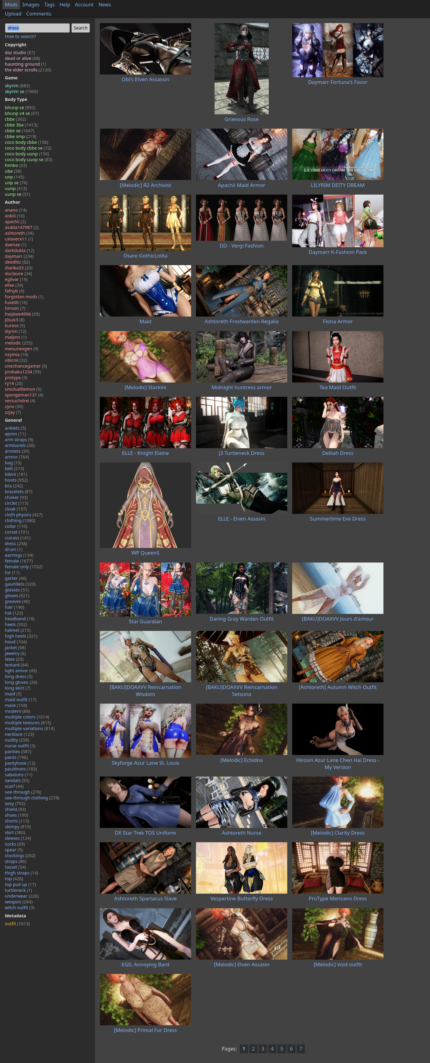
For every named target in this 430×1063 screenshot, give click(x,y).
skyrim (17, 85)
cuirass (17, 538)
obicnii (16, 360)
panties (18, 751)
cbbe (15, 119)
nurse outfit (20, 746)
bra (14, 486)
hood (16, 642)
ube (13, 171)
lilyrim (15, 331)
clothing (20, 520)
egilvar (16, 279)
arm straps (19, 439)
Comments (38, 13)
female (19, 561)
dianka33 (19, 268)
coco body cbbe (26, 142)
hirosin (15, 308)
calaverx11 (19, 239)
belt (14, 468)
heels (16, 624)
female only (24, 567)
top (14, 878)
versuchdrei (20, 400)
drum (14, 549)
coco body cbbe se (28, 148)
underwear (22, 896)
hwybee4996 (22, 314)
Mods (11, 4)
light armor (21, 670)
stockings (20, 855)
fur (12, 572)
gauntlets (20, 584)
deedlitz (17, 262)
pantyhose (20, 763)
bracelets (18, 491)
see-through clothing (32, 798)
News (104, 4)
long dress (19, 676)
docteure (18, 273)
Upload (13, 13)
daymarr (19, 256)
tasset (15, 867)
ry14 (14, 383)
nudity (17, 740)
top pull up (20, 884)
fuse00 (16, 302)
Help (65, 4)
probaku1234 (23, 372)
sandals (17, 780)
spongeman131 (24, 395)
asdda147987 (22, 227)
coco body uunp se (28, 159)
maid (13, 694)
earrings (19, 555)
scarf (14, 786)
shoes (16, 815)
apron (15, 434)
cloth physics (24, 515)
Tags (49, 4)
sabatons (18, 774)
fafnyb (14, 291)
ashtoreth (19, 233)
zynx (14, 406)
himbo (16, 165)
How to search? (20, 36)
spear (14, 850)
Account (84, 4)
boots (16, 480)
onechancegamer (26, 366)
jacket (15, 647)
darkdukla (19, 250)
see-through (23, 792)
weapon (19, 902)
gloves (17, 595)
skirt (15, 832)
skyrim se (21, 91)
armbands (20, 445)
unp (14, 177)
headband (19, 619)
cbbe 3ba (21, 125)
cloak (16, 509)
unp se (16, 182)
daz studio (20, 52)
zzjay (13, 412)
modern (17, 711)
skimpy (18, 826)
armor (17, 457)
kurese (15, 325)
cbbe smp (20, 136)
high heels (21, 636)
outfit (17, 923)
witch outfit (19, 907)
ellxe (14, 285)
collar (16, 526)
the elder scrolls (28, 70)
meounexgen (21, 348)
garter (15, 578)
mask (16, 705)
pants (16, 757)
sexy (15, 803)
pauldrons (21, 769)
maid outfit (20, 699)
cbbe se (19, 130)
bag (13, 463)
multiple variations (29, 728)
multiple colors (27, 717)
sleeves (18, 838)
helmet (18, 630)
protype (16, 377)
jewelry (15, 653)
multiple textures (28, 722)
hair (14, 607)
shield (15, 809)
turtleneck (18, 890)
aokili (14, 216)
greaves (17, 601)
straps (15, 861)
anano (16, 210)
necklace (19, 734)
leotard (16, 665)
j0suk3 (14, 320)
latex (14, 659)
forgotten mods (24, 297)
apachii (15, 221)
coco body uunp (27, 154)
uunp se (17, 194)
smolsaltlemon (23, 389)
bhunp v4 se (22, 113)
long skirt (17, 688)
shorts (17, 821)
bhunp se (20, 107)
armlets (17, 451)
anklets (15, 428)
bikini (16, 474)
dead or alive (22, 58)
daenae (15, 245)
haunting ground (25, 64)
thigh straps (21, 873)
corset (17, 532)
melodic (19, 343)
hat (14, 613)
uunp (16, 188)
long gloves (21, 682)
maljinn (15, 337)
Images (31, 4)
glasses (17, 590)
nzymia (16, 354)
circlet (16, 503)
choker (16, 497)
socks (15, 844)
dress (16, 543)
